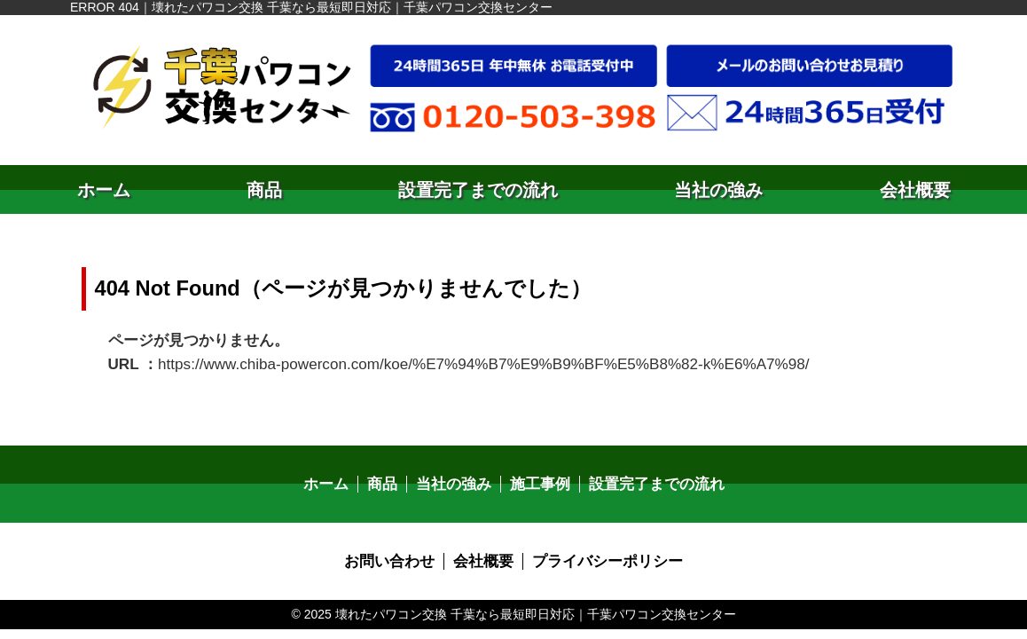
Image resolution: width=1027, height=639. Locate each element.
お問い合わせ (395, 555)
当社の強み (718, 190)
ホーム (103, 190)
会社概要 (915, 190)
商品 (264, 190)
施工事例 (539, 478)
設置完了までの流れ (478, 190)
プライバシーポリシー (603, 555)
